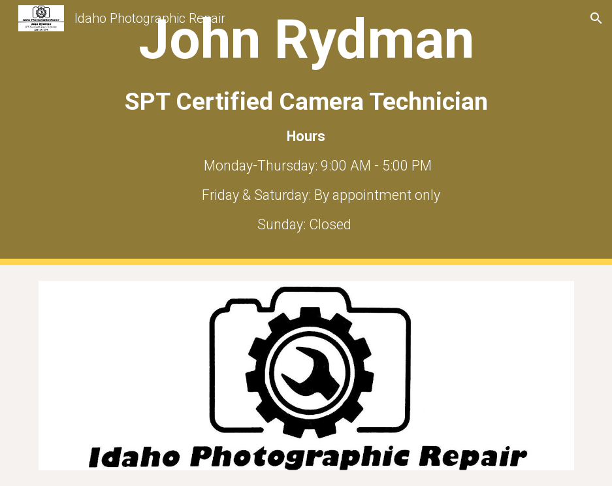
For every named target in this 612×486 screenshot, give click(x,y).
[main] (306, 132)
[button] (596, 18)
